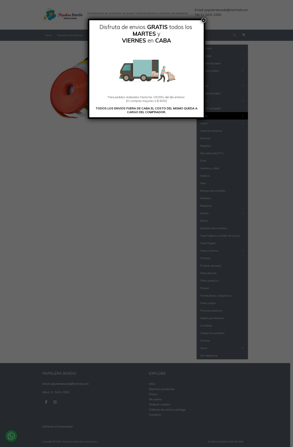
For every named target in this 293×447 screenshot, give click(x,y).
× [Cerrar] (203, 20)
